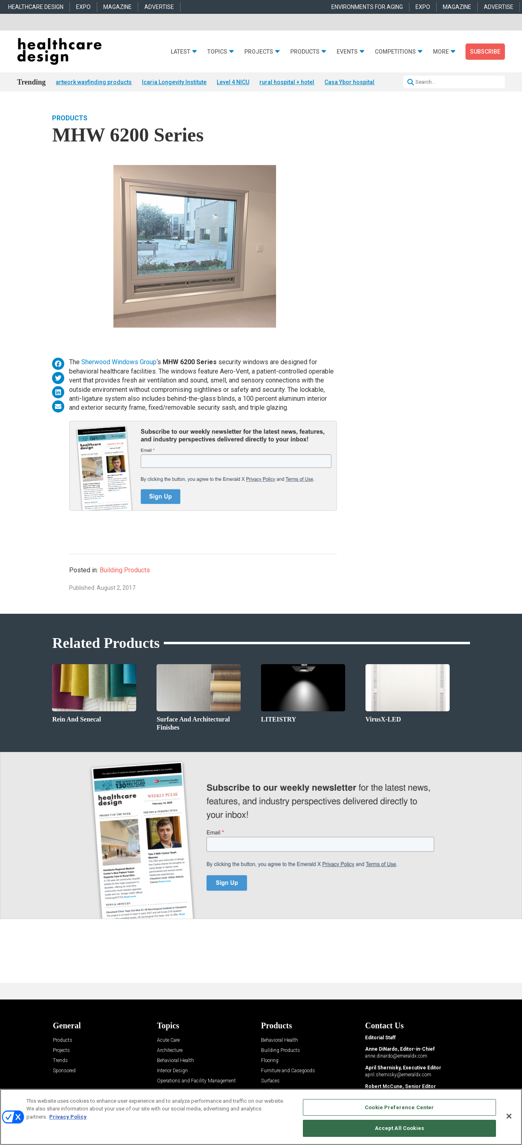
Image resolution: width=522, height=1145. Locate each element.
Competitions (395, 52)
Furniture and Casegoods (288, 1070)
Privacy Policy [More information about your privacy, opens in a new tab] (68, 1117)
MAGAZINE (117, 7)
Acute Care (168, 1040)
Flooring (269, 1060)
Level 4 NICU (233, 82)
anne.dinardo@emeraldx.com (396, 1056)
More (441, 52)
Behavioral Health (175, 1060)
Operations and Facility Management (196, 1081)
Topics (217, 52)
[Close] (509, 1116)
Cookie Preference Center (399, 1107)
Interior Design (172, 1070)
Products (305, 52)
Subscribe (485, 51)
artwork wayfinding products (94, 82)
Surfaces (270, 1081)
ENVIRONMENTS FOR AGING (367, 7)
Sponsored (64, 1070)
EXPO (83, 7)
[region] (261, 1117)
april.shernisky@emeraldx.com (398, 1075)
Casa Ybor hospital (349, 82)
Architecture (170, 1050)
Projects (258, 52)
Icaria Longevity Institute (174, 82)
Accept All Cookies (399, 1128)
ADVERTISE (159, 7)
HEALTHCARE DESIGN (35, 7)
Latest (180, 52)
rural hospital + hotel (286, 82)
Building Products (125, 570)
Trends (60, 1060)
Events (347, 52)
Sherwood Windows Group (119, 362)
